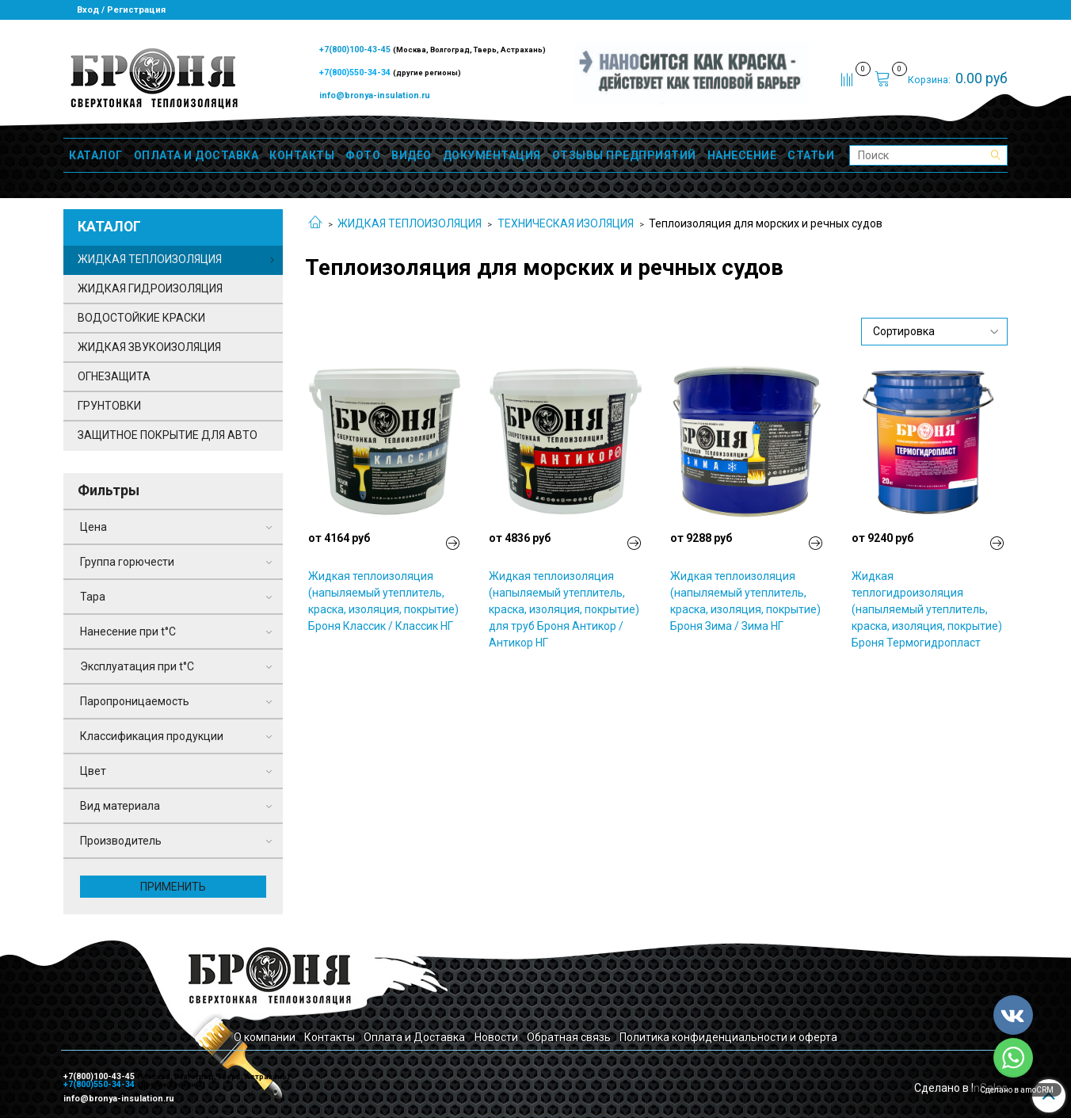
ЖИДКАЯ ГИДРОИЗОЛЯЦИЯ (150, 288)
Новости (496, 1037)
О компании (264, 1037)
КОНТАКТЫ (301, 155)
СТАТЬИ (810, 155)
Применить (173, 886)
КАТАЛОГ (96, 155)
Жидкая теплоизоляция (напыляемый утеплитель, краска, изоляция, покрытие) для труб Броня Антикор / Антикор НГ (564, 609)
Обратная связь (569, 1037)
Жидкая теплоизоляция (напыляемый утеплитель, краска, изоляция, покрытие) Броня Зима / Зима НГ (745, 601)
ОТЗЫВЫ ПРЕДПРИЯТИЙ (624, 155)
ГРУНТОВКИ (109, 405)
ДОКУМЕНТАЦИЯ (492, 155)
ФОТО (362, 155)
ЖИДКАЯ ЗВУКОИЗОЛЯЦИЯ (149, 347)
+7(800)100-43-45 (356, 49)
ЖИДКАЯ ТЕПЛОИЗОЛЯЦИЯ (409, 223)
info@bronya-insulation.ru (374, 95)
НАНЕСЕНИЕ (742, 155)
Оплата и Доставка (414, 1037)
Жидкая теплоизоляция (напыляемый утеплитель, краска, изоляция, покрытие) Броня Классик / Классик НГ (383, 601)
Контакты (329, 1037)
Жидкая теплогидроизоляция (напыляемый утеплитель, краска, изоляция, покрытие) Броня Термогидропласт (927, 609)
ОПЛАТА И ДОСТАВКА (196, 155)
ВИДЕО (411, 155)
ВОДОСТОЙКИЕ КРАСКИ (141, 317)
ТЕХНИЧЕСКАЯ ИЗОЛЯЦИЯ (565, 223)
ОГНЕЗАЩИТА (114, 376)
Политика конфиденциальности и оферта (728, 1037)
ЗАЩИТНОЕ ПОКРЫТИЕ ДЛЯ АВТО (167, 435)
